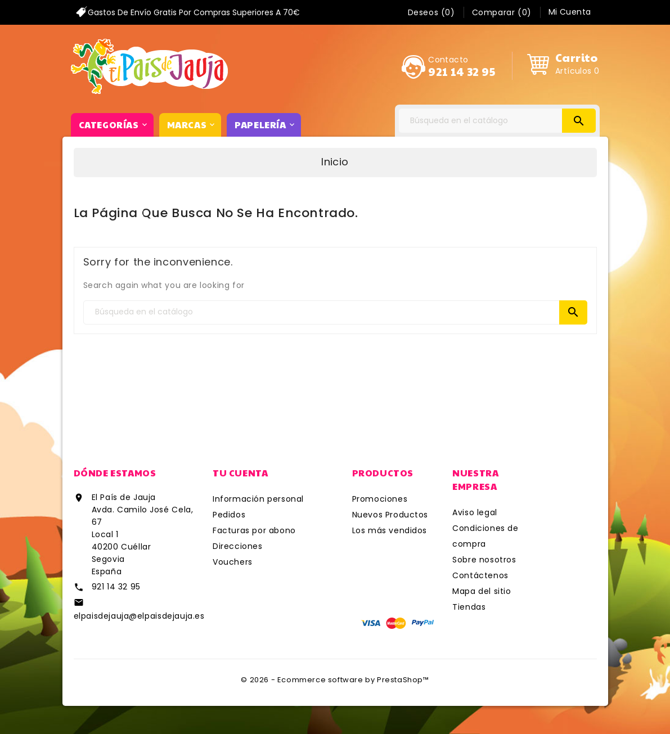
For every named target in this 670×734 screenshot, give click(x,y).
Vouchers (233, 562)
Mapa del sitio (481, 591)
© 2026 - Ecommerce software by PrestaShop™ (335, 679)
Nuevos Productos (390, 514)
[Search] (497, 121)
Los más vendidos (390, 530)
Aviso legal (474, 512)
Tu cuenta (240, 472)
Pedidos (229, 514)
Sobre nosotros (484, 559)
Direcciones (238, 546)
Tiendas (468, 607)
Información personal (258, 499)
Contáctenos (480, 575)
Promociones (380, 499)
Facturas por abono (254, 530)
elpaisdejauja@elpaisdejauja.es (139, 616)
